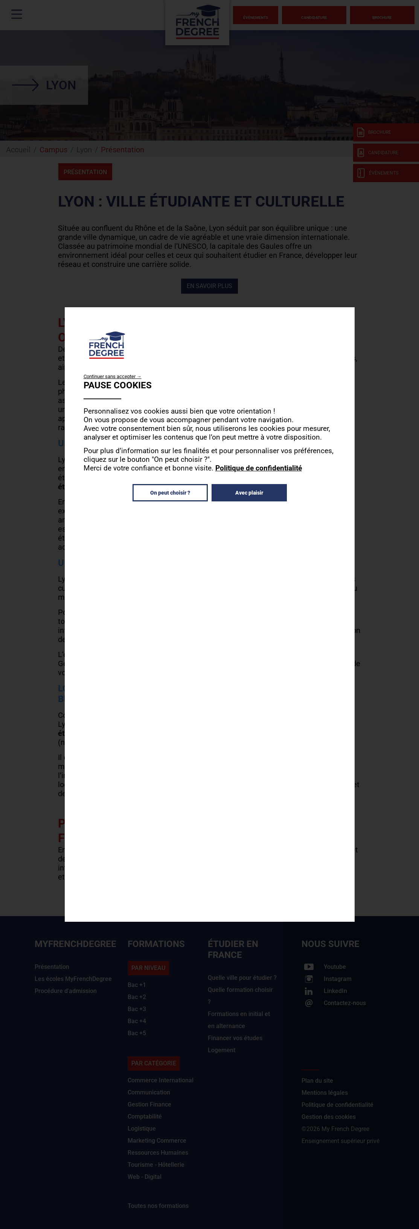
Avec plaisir (249, 493)
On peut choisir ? (170, 493)
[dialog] (210, 614)
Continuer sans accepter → (113, 376)
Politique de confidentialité (258, 468)
